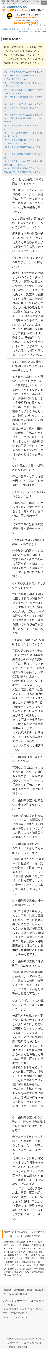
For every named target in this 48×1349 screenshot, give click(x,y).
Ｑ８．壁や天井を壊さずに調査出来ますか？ (23, 115)
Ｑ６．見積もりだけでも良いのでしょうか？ (23, 104)
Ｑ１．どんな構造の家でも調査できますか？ (23, 72)
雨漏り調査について (26, 31)
